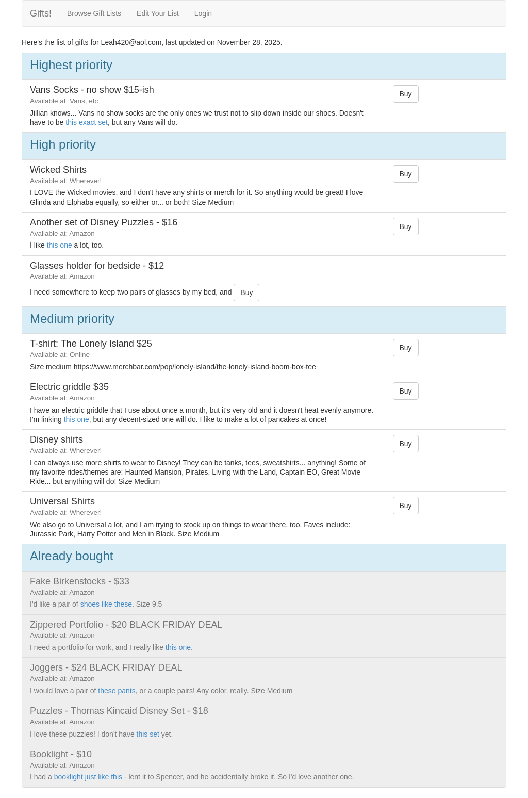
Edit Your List (158, 13)
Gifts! (41, 13)
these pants (116, 691)
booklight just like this (88, 777)
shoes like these (106, 604)
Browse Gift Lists (94, 13)
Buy (406, 94)
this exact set (86, 122)
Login (203, 13)
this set (148, 734)
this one (59, 245)
